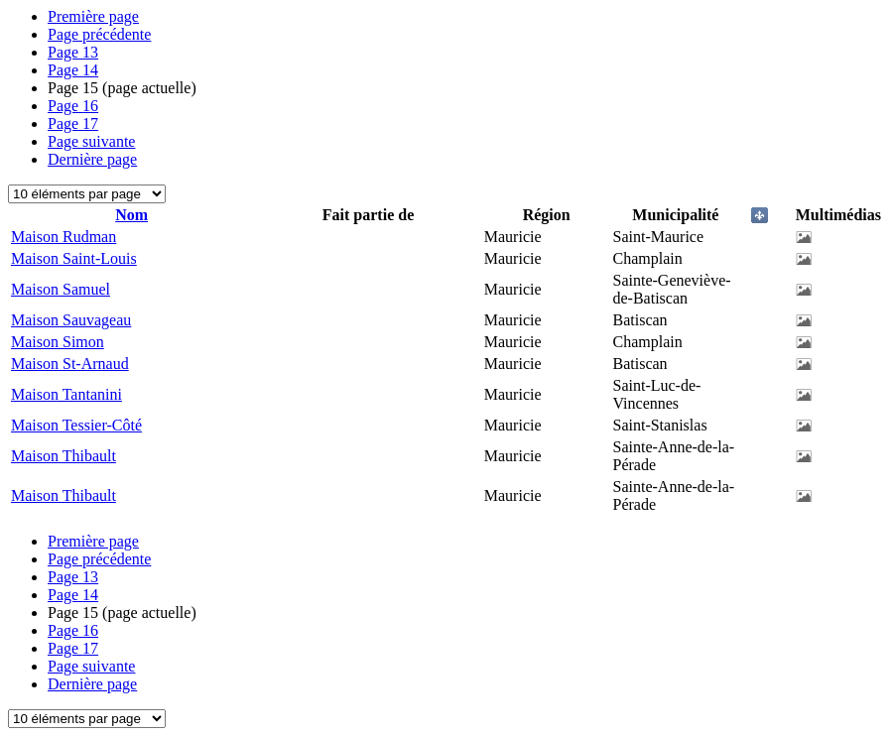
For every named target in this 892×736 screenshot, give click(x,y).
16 (73, 105)
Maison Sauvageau (71, 319)
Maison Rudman (63, 236)
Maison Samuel (60, 289)
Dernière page (92, 159)
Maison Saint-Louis (74, 258)
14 (73, 69)
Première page (93, 16)
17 (73, 123)
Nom (131, 214)
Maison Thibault (63, 455)
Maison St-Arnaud (70, 363)
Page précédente (99, 34)
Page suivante (91, 141)
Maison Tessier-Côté (76, 425)
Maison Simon (57, 341)
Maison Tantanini (66, 394)
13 (73, 52)
